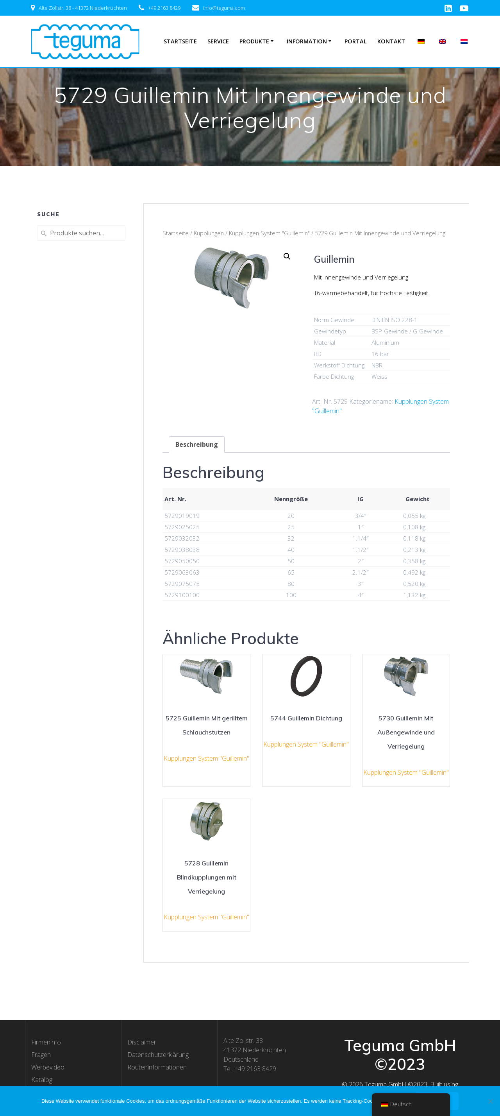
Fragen (41, 1054)
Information (307, 41)
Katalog (41, 1079)
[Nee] (490, 1101)
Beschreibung (196, 444)
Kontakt (391, 41)
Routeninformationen (157, 1067)
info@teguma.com (224, 7)
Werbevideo (47, 1067)
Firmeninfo (46, 1042)
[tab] (197, 444)
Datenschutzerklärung (158, 1054)
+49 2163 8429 (164, 7)
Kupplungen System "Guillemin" (269, 233)
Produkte (254, 41)
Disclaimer (141, 1042)
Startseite (180, 41)
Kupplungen (209, 233)
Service (218, 41)
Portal (356, 41)
